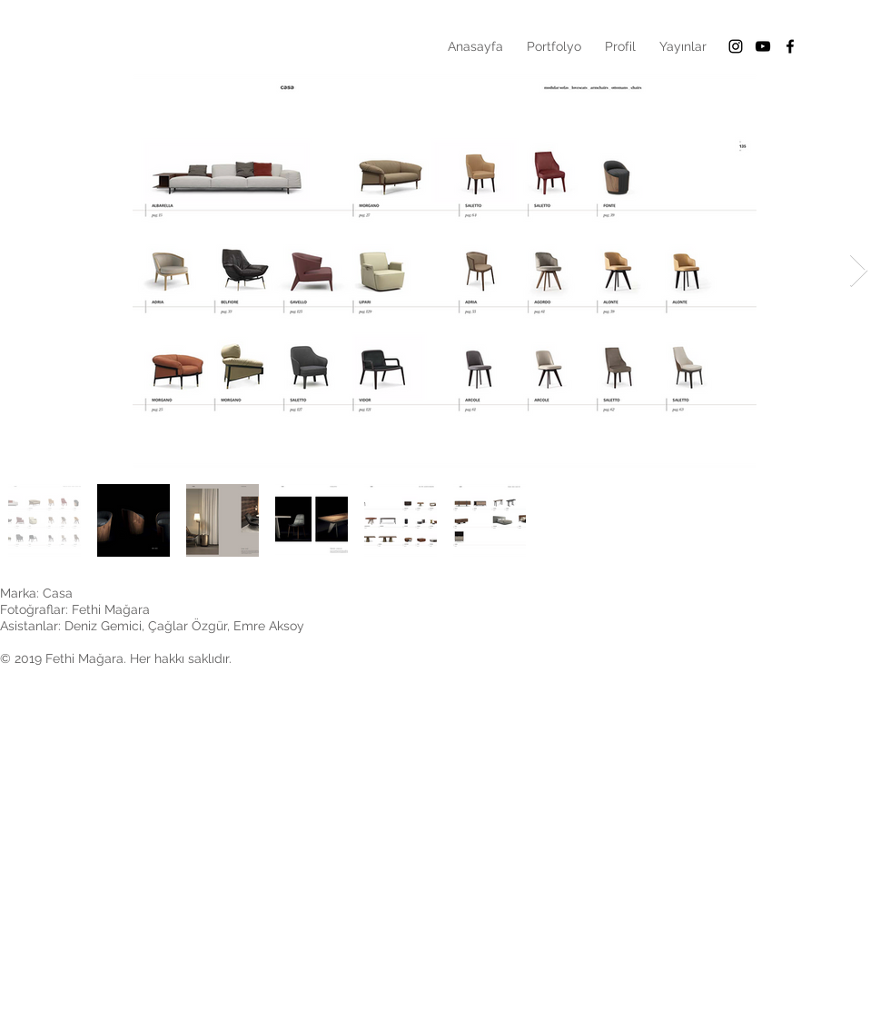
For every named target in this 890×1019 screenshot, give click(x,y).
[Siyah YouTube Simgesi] (763, 46)
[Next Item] (858, 271)
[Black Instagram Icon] (736, 46)
